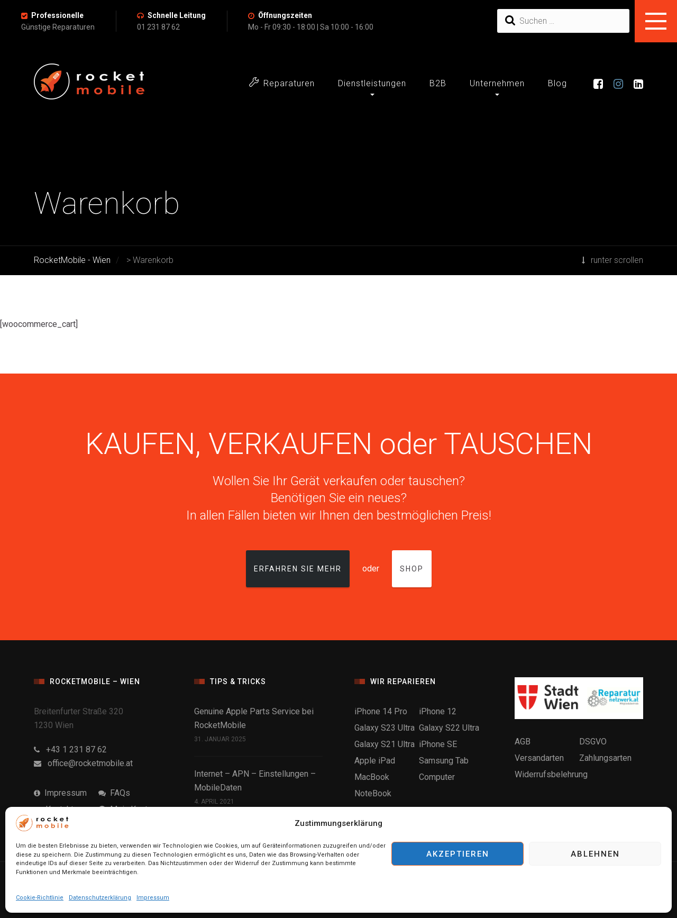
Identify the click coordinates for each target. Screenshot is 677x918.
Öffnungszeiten (285, 15)
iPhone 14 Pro (380, 711)
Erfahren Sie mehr (298, 569)
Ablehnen (595, 854)
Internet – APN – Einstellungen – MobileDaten (255, 781)
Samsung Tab (444, 761)
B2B (437, 83)
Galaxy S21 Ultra (384, 744)
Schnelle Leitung (177, 15)
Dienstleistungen (372, 83)
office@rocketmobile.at (83, 763)
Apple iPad (374, 761)
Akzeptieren (457, 854)
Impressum (152, 897)
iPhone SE (438, 744)
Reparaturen (282, 82)
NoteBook (372, 793)
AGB (522, 742)
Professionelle (57, 15)
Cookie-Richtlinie (39, 897)
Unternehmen (497, 83)
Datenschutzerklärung (100, 897)
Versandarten (539, 758)
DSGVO (593, 742)
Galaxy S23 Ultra (384, 728)
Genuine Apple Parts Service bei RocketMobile (254, 718)
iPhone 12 (437, 711)
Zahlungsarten (605, 758)
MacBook (371, 777)
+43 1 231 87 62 (70, 749)
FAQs (114, 793)
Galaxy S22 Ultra (449, 728)
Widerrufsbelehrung (551, 774)
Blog (557, 83)
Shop (412, 569)
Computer (437, 777)
